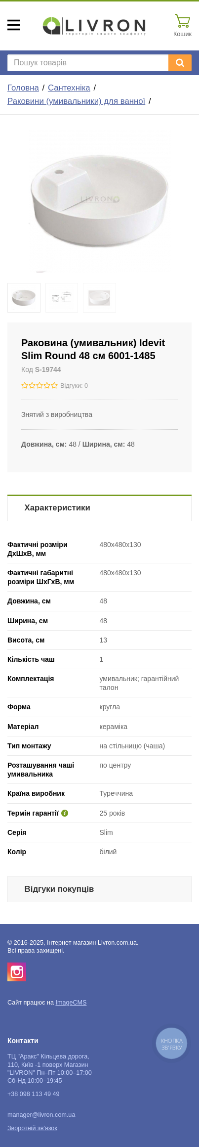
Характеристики (57, 507)
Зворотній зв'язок (32, 1128)
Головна (23, 87)
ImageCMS (70, 1002)
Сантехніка (69, 87)
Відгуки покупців (59, 889)
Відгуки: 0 (74, 385)
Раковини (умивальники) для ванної (76, 101)
